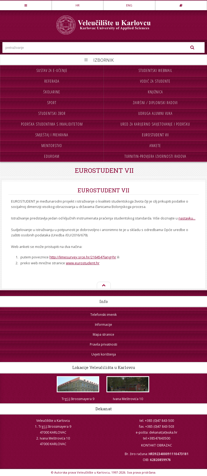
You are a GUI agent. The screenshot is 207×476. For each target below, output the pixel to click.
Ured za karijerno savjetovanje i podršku (155, 124)
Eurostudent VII (155, 134)
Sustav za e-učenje (51, 70)
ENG (129, 5)
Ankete (155, 145)
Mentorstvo (51, 145)
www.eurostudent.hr (82, 263)
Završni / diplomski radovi (155, 102)
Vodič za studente (155, 81)
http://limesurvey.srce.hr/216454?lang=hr (82, 257)
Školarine (51, 91)
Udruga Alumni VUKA (155, 113)
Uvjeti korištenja (103, 354)
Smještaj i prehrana (51, 134)
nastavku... (187, 218)
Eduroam (51, 156)
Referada (51, 81)
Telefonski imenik (103, 314)
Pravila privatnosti (103, 344)
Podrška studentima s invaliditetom (52, 124)
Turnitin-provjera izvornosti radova (155, 156)
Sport (51, 102)
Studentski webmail (155, 70)
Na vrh (103, 285)
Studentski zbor (52, 113)
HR (78, 5)
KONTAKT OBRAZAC (156, 445)
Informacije (103, 324)
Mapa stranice (103, 334)
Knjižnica (155, 91)
